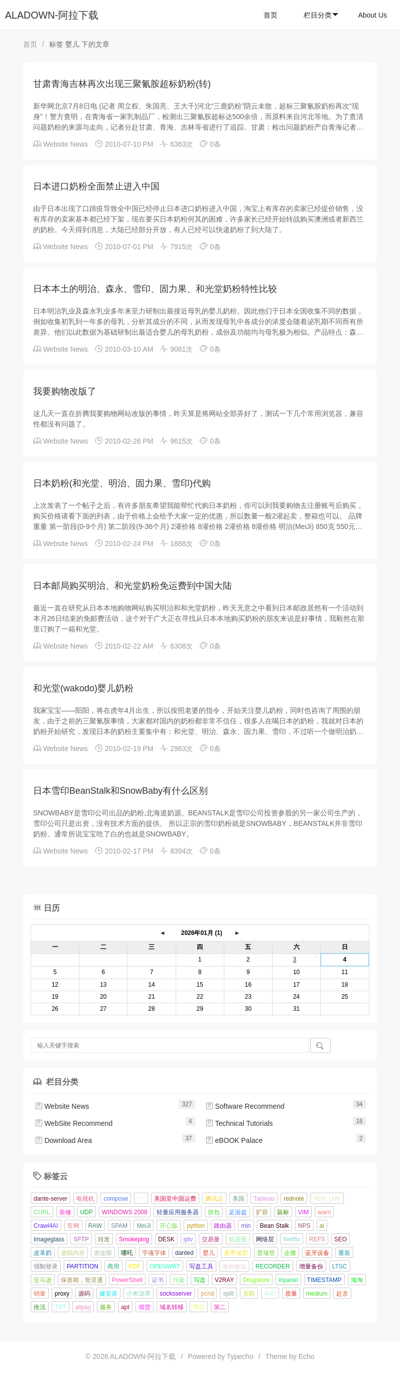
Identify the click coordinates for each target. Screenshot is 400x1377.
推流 (40, 1307)
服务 (106, 1307)
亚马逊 (43, 1280)
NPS (304, 1225)
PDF (134, 1266)
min (245, 1225)
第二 (220, 1307)
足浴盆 (238, 1212)
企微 (290, 1252)
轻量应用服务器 (178, 1212)
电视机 (85, 1198)
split (228, 1293)
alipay (83, 1307)
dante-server (50, 1198)
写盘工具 (201, 1266)
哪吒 (127, 1252)
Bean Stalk (274, 1225)
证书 (158, 1280)
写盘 (200, 1280)
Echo (307, 1356)
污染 (179, 1280)
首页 (270, 15)
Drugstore (256, 1280)
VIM (303, 1212)
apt (125, 1307)
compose (115, 1198)
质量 (291, 1293)
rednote (294, 1198)
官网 (73, 1225)
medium (317, 1293)
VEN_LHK (327, 1198)
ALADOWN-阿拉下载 (51, 15)
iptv (188, 1239)
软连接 (238, 1239)
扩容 (262, 1212)
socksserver (176, 1293)
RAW (95, 1225)
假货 (145, 1307)
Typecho (240, 1356)
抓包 (214, 1212)
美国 (238, 1198)
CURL (42, 1212)
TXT (60, 1307)
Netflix (291, 1239)
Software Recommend (245, 1106)
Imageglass (49, 1239)
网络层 (265, 1239)
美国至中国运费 (175, 1198)
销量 (40, 1293)
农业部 (103, 1252)
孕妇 (270, 1293)
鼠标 (283, 1212)
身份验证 (234, 1266)
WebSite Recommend (74, 1123)
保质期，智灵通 (82, 1280)
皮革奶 (43, 1252)
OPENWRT (165, 1266)
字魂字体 (154, 1252)
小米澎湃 (138, 1293)
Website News (65, 144)
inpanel (288, 1280)
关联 (249, 1293)
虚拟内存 (73, 1252)
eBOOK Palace (234, 1140)
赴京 (342, 1293)
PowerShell (127, 1280)
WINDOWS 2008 (125, 1212)
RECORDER (272, 1266)
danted (184, 1252)
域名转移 (172, 1307)
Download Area (63, 1140)
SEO (340, 1239)
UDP (86, 1212)
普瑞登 (266, 1252)
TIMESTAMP (324, 1280)
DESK (166, 1239)
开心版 (169, 1225)
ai (322, 1225)
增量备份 (311, 1266)
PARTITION (82, 1266)
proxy (62, 1293)
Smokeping (134, 1239)
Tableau (264, 1198)
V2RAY (224, 1280)
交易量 (211, 1239)
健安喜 (108, 1293)
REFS (317, 1239)
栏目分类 (321, 15)
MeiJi (144, 1225)
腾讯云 (214, 1198)
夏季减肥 (236, 1252)
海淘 (357, 1280)
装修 (65, 1212)
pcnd (207, 1293)
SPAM (119, 1225)
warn (324, 1212)
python (196, 1225)
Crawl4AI (46, 1225)
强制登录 (46, 1266)
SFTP (81, 1239)
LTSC (339, 1266)
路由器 (223, 1225)
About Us (372, 15)
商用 (113, 1266)
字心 (199, 1307)
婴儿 (209, 1252)
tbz (141, 1198)
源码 (84, 1293)
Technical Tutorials (239, 1123)
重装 (344, 1252)
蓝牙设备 (317, 1252)
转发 (104, 1239)
